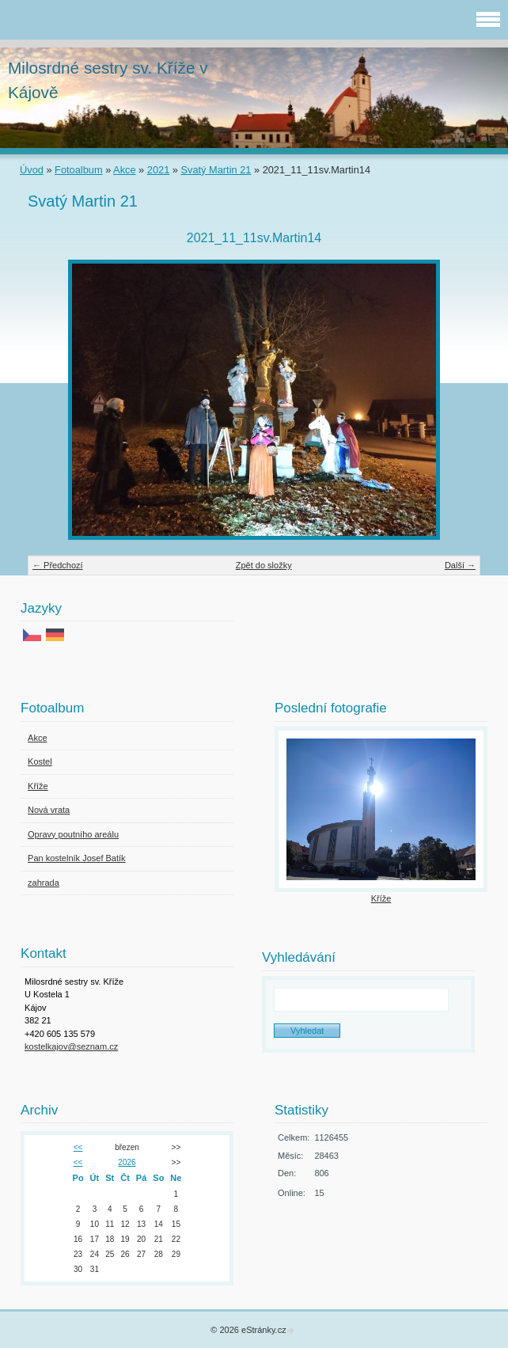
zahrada (43, 882)
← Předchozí (57, 565)
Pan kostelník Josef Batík (77, 858)
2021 (158, 170)
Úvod (32, 170)
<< (78, 1147)
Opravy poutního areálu (73, 834)
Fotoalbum (78, 170)
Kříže (38, 786)
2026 (126, 1162)
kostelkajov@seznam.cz (71, 1046)
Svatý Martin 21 (216, 170)
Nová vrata (49, 809)
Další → (460, 565)
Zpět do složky (264, 565)
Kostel (40, 761)
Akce (124, 170)
